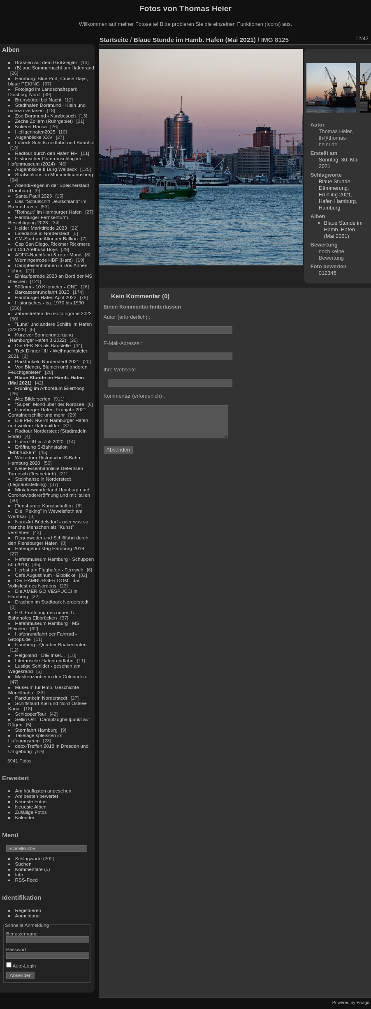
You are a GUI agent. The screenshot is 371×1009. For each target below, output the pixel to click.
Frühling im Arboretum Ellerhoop (50, 388)
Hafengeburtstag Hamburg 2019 (49, 548)
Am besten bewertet (36, 796)
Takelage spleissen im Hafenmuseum (35, 738)
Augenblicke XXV (34, 137)
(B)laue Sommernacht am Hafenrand (54, 67)
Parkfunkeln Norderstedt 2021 (47, 361)
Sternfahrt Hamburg (36, 730)
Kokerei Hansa (31, 126)
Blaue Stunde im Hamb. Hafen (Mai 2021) (195, 39)
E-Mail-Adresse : (123, 343)
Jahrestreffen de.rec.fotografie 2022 (53, 313)
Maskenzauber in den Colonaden (50, 676)
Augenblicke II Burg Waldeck (46, 169)
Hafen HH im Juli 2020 (39, 441)
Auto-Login (21, 965)
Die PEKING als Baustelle (43, 345)
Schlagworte (28, 858)
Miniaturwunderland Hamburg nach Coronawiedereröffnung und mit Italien (49, 492)
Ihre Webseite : (121, 369)
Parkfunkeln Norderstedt (41, 697)
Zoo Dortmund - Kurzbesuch (45, 115)
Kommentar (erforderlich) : (134, 396)
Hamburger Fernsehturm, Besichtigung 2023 (39, 219)
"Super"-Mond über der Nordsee (49, 404)
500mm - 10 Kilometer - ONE (46, 286)
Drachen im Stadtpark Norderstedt (52, 601)
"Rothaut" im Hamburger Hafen (48, 211)
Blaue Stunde (334, 181)
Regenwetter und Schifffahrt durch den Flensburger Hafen (48, 540)
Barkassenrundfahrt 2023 (42, 292)
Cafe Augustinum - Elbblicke (45, 575)
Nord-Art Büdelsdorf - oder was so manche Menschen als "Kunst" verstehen (48, 527)
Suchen (23, 863)
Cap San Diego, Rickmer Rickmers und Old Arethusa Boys (49, 246)
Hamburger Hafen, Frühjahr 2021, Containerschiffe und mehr (48, 412)
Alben (11, 49)
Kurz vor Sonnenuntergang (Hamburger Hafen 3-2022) (40, 337)
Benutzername (22, 933)
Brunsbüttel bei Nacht (38, 99)
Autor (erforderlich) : (127, 317)
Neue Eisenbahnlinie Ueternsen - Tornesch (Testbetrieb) (47, 470)
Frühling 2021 (335, 194)
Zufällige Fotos (31, 812)
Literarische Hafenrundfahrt (44, 660)
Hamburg (330, 208)
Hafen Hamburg (337, 201)
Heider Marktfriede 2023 (41, 227)
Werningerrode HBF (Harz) (44, 260)
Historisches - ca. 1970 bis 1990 (49, 302)
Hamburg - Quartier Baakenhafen (51, 644)
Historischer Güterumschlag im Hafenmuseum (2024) (44, 161)
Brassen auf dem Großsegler (46, 62)
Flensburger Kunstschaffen (44, 505)
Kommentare (29, 869)
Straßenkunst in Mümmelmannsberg (54, 174)
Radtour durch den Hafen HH (46, 153)
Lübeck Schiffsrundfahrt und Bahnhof (55, 142)
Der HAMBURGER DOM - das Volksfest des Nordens (44, 583)
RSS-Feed (26, 879)
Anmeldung (27, 915)
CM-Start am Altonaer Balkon (46, 238)
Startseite (114, 39)
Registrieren (28, 910)
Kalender (25, 817)
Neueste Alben (31, 806)
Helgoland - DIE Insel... (40, 655)
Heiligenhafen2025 (35, 131)
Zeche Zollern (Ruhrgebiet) (44, 121)
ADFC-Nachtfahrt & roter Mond (48, 254)
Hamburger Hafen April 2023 (46, 297)
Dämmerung (333, 188)
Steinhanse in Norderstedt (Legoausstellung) (39, 481)
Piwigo (363, 1002)
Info (19, 874)
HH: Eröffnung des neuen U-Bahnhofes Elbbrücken (42, 615)
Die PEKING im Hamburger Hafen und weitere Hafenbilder (48, 422)
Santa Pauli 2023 (33, 195)
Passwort (16, 949)
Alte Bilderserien (33, 398)
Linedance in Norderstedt (42, 233)
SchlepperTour (30, 713)
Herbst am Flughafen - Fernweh (50, 569)
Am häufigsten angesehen (43, 790)
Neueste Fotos (31, 801)
